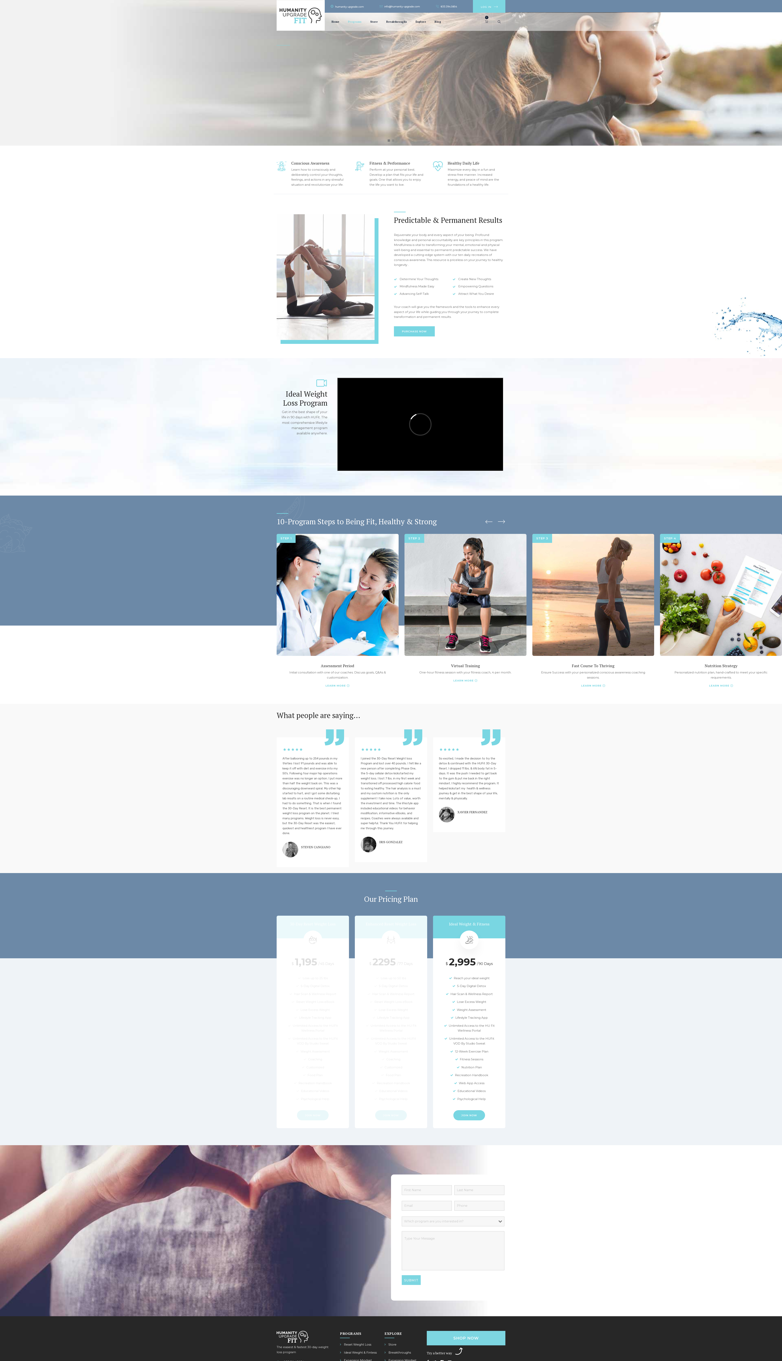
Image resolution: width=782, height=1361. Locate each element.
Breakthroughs (396, 21)
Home (335, 21)
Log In (486, 6)
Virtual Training (465, 665)
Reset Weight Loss (357, 1344)
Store (374, 21)
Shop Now (466, 1338)
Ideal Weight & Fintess (360, 1352)
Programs (355, 21)
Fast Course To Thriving (593, 665)
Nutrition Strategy (721, 665)
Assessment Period (337, 665)
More (341, 685)
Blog (438, 21)
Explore (421, 21)
